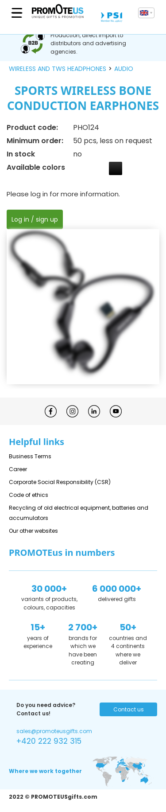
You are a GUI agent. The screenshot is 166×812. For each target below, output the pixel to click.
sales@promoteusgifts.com (54, 731)
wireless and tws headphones (57, 68)
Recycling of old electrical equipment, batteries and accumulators (78, 513)
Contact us (128, 709)
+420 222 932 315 (48, 741)
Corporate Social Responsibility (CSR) (60, 482)
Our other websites (33, 531)
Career (18, 469)
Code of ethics (28, 495)
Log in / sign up (35, 219)
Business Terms (30, 456)
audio (123, 68)
